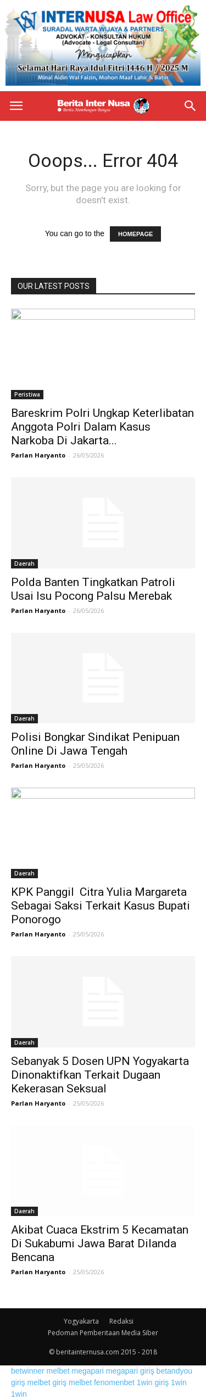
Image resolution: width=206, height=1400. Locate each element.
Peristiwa (27, 394)
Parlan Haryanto (38, 455)
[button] (190, 106)
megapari (88, 1370)
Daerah (24, 563)
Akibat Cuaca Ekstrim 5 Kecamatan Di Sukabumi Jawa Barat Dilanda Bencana (99, 1243)
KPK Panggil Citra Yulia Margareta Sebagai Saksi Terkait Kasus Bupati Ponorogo (100, 905)
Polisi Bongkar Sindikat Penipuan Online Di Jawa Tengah (95, 743)
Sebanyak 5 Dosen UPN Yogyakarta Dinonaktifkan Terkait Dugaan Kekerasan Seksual (100, 1075)
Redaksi (121, 1321)
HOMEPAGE (135, 234)
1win (179, 1382)
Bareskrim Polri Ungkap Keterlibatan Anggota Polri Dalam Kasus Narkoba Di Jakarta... (102, 426)
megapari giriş (130, 1370)
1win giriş (153, 1382)
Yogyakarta (81, 1321)
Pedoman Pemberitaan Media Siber (103, 1332)
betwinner (27, 1370)
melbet (58, 1370)
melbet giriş (47, 1382)
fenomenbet (114, 1382)
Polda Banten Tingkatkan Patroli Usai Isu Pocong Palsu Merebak (93, 589)
